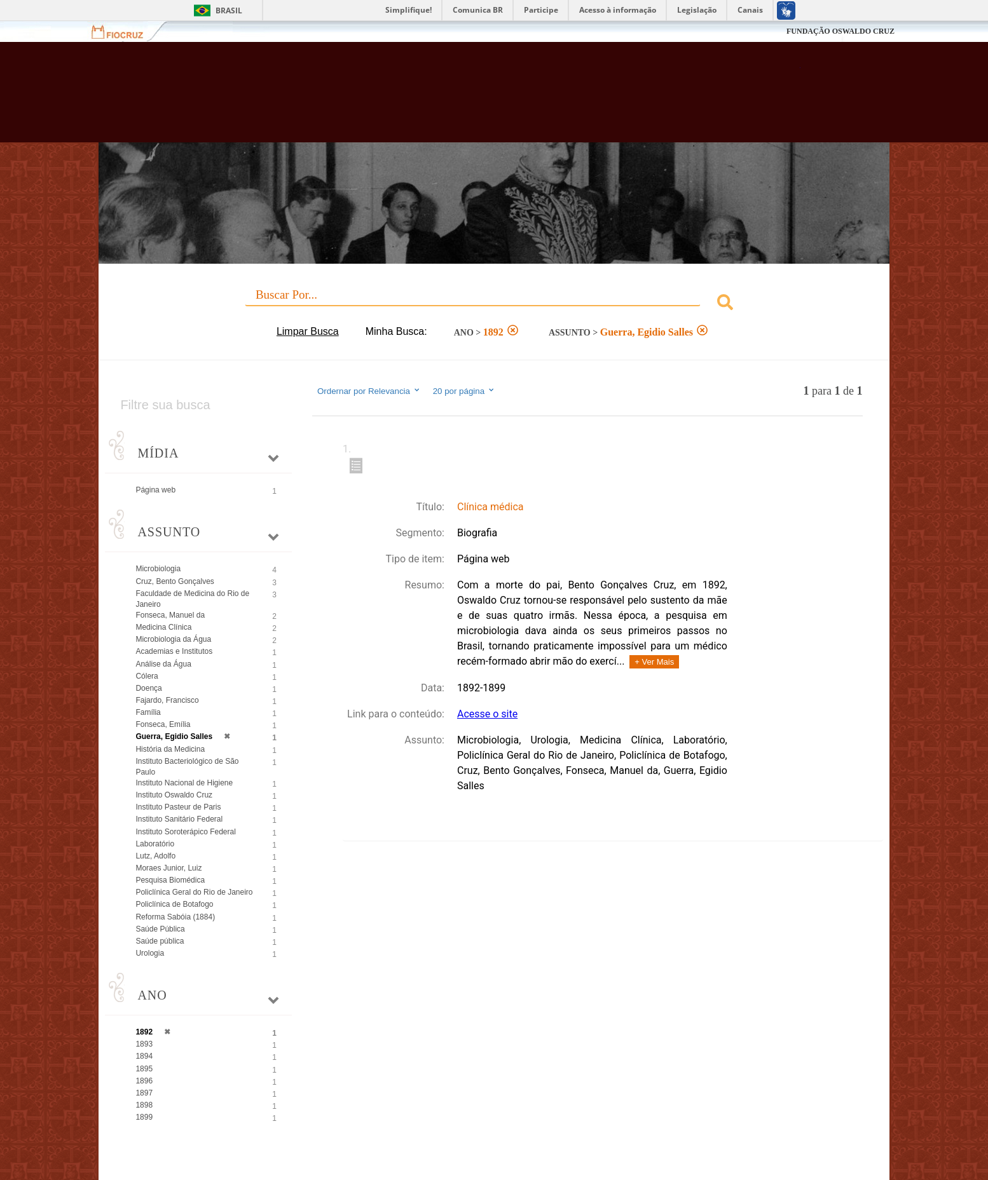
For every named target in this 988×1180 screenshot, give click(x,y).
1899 (144, 1117)
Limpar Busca (308, 331)
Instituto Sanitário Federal (179, 819)
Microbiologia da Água (173, 639)
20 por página (464, 391)
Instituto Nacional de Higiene (184, 782)
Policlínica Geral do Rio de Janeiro (193, 892)
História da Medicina (170, 749)
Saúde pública (159, 941)
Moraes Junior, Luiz (168, 868)
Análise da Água (163, 664)
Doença (148, 688)
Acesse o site (487, 714)
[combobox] (494, 304)
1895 (144, 1068)
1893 (144, 1044)
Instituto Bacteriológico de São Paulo (186, 766)
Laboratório (154, 843)
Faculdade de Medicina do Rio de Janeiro (192, 599)
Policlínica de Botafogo (174, 904)
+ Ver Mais (654, 662)
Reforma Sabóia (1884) (175, 916)
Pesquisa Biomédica (170, 880)
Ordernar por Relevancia (369, 391)
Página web (155, 489)
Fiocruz (125, 31)
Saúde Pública (159, 929)
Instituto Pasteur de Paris (178, 807)
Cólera (146, 676)
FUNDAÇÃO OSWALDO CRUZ (840, 31)
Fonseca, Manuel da (170, 615)
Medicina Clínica (163, 627)
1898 (144, 1105)
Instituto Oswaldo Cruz (173, 794)
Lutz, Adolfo (155, 855)
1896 (144, 1080)
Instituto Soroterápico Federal (185, 831)
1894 (144, 1056)
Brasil (229, 10)
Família (147, 712)
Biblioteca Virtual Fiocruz (425, 98)
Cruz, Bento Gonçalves (174, 581)
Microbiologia (158, 568)
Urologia (149, 953)
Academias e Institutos (173, 651)
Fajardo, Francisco (166, 700)
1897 (144, 1092)
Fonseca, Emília (162, 724)
